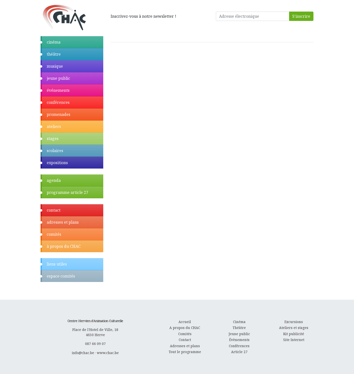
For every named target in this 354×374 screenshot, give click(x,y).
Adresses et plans (185, 345)
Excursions (293, 321)
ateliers (54, 126)
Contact (185, 339)
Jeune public (239, 333)
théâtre (54, 54)
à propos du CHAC (64, 246)
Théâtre (239, 327)
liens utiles (57, 264)
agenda (54, 180)
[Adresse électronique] (253, 16)
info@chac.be (83, 352)
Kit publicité (293, 333)
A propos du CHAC (184, 327)
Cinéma (239, 321)
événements (58, 90)
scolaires (55, 150)
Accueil (184, 321)
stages (53, 138)
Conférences (239, 345)
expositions (57, 162)
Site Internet (293, 339)
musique (55, 66)
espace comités (61, 276)
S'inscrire (301, 16)
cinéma (53, 42)
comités (54, 234)
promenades (58, 114)
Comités (185, 333)
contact (53, 210)
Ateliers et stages (293, 327)
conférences (58, 102)
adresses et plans (63, 222)
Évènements (239, 339)
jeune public (58, 78)
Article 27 (239, 351)
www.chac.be (108, 352)
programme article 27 (67, 192)
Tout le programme (185, 351)
